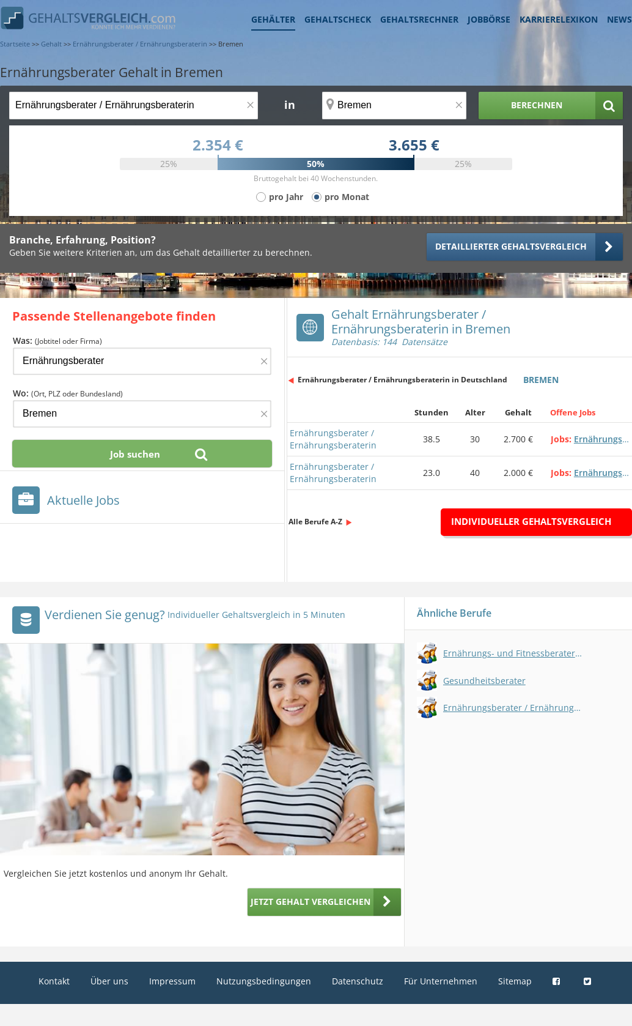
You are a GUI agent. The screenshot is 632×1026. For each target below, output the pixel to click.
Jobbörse (489, 19)
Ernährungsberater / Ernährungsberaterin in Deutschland (402, 379)
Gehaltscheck (337, 19)
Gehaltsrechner (419, 19)
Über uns (109, 981)
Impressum (172, 981)
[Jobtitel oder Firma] (142, 361)
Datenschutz (357, 981)
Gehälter (273, 19)
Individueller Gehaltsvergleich (531, 521)
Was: (57, 340)
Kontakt (54, 981)
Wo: (68, 393)
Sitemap (515, 981)
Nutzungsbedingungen (263, 981)
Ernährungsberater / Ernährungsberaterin (333, 439)
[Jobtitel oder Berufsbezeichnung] (133, 105)
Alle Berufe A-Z (315, 521)
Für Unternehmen (440, 981)
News (619, 19)
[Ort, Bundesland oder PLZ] (394, 105)
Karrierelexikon (559, 19)
